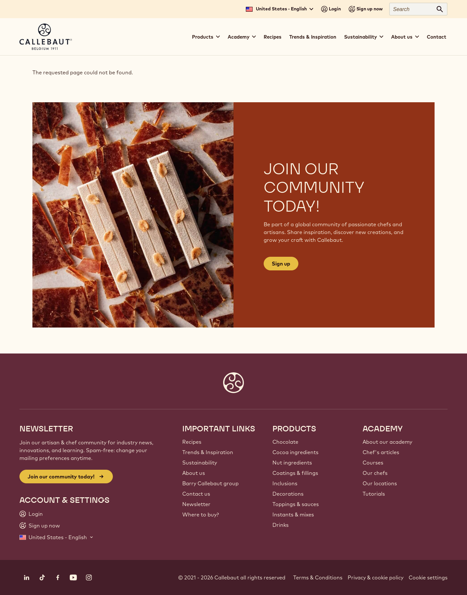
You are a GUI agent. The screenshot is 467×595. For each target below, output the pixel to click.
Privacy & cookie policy (375, 577)
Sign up (281, 263)
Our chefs (375, 473)
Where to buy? (200, 514)
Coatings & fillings (295, 473)
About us (193, 473)
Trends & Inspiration (312, 37)
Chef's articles (381, 452)
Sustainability (199, 462)
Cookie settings (428, 577)
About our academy (387, 442)
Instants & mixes (293, 514)
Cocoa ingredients (295, 452)
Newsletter (196, 504)
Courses (373, 462)
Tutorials (374, 493)
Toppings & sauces (295, 504)
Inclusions (284, 483)
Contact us (196, 493)
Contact (436, 37)
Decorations (288, 493)
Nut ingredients (292, 462)
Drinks (280, 525)
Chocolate (285, 442)
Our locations (380, 483)
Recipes (272, 37)
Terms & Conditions (317, 577)
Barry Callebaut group (210, 483)
